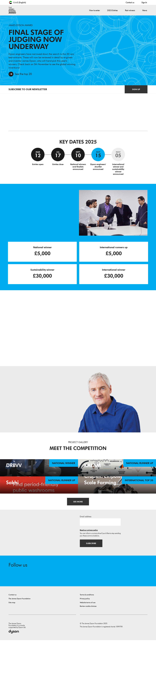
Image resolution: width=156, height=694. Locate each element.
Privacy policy (85, 652)
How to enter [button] (94, 10)
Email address (85, 570)
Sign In (144, 2)
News (144, 10)
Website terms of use (87, 656)
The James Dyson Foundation (19, 652)
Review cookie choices (88, 660)
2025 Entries (112, 10)
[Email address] (100, 575)
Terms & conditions (87, 649)
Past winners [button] (130, 10)
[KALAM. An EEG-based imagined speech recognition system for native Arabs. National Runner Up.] (117, 481)
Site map (12, 656)
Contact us (130, 2)
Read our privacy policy (89, 584)
